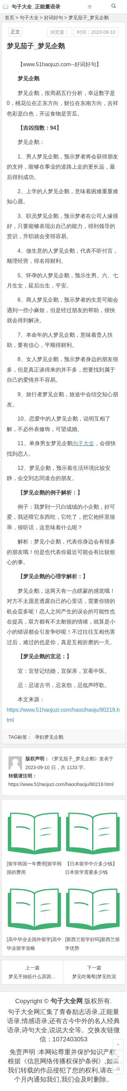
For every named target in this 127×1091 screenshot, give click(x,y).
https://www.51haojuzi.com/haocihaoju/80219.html (61, 784)
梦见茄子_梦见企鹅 (88, 17)
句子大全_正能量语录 (36, 6)
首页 (9, 17)
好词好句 (53, 17)
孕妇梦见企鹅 (49, 737)
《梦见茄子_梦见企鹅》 (74, 758)
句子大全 (29, 17)
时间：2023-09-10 (96, 32)
